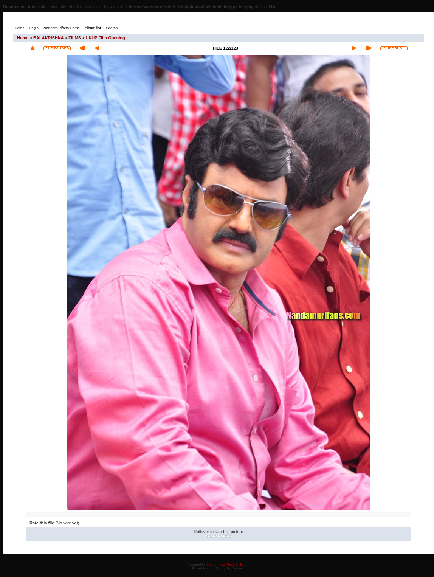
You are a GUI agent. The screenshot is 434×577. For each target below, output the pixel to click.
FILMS (74, 38)
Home (23, 38)
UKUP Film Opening (105, 38)
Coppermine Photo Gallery (226, 564)
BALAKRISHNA (48, 38)
